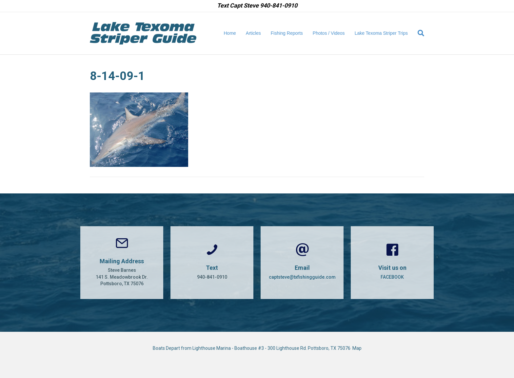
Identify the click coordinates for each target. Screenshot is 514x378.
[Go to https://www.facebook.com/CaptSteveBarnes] (392, 262)
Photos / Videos (329, 33)
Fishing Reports (287, 33)
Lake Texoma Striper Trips (381, 33)
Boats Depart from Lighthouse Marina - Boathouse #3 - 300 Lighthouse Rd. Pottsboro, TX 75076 (252, 348)
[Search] (418, 33)
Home (230, 33)
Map (357, 348)
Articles (253, 33)
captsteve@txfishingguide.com (302, 277)
